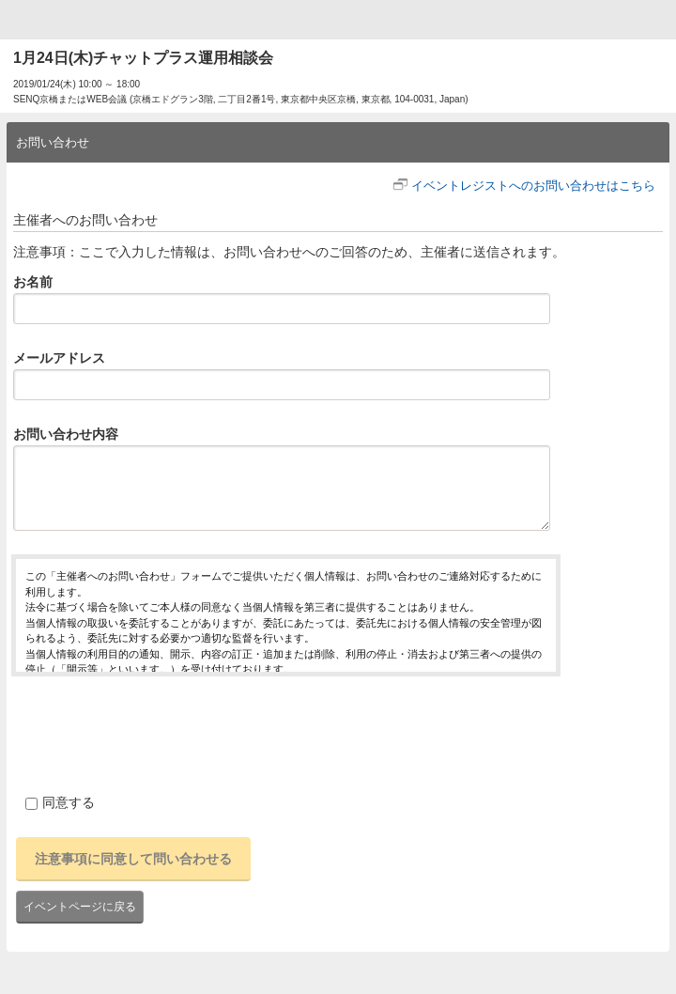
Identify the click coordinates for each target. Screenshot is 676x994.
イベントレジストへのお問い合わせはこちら (533, 186)
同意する (60, 802)
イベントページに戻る (79, 906)
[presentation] (154, 732)
